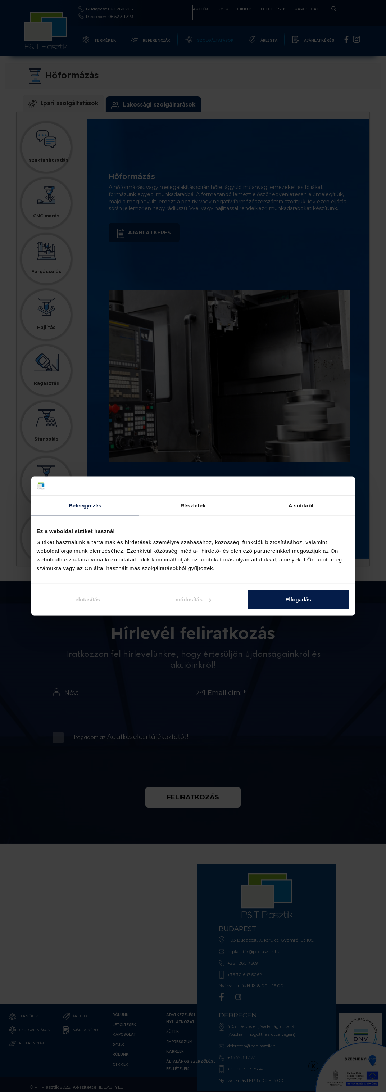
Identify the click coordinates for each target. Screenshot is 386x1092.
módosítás (193, 599)
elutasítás (87, 599)
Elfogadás (298, 599)
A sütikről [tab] (301, 505)
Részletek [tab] (192, 505)
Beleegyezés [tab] (85, 505)
